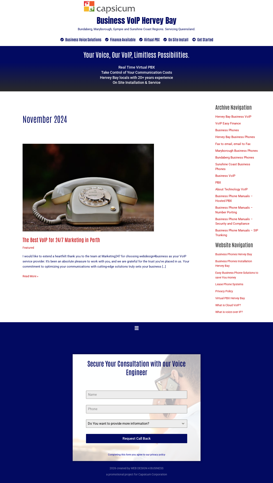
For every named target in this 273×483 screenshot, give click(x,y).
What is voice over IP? (230, 314)
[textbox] (132, 425)
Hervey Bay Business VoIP (233, 117)
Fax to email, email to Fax (232, 144)
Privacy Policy (224, 293)
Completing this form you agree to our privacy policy (136, 454)
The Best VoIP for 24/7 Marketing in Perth (62, 239)
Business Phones (227, 131)
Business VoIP (225, 177)
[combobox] (136, 425)
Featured (28, 248)
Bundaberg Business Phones (234, 158)
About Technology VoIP (231, 191)
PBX (218, 184)
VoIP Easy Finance (228, 124)
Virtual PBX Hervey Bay (231, 300)
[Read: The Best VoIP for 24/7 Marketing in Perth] (88, 188)
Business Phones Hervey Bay (235, 256)
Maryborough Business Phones (236, 151)
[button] (136, 330)
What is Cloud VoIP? (229, 307)
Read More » (31, 276)
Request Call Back (137, 440)
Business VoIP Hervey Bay (136, 19)
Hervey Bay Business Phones (235, 137)
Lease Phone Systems (230, 286)
